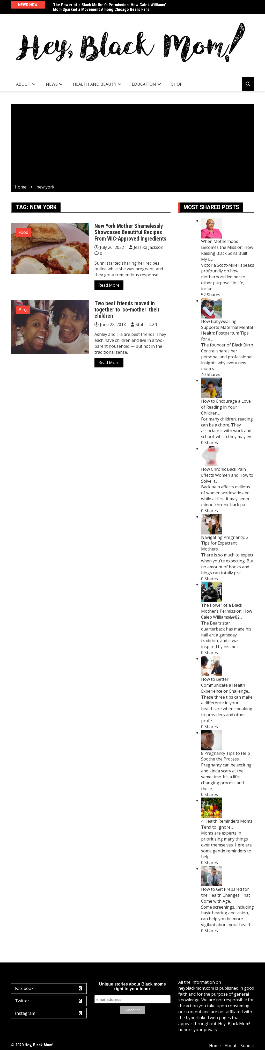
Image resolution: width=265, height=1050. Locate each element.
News (52, 84)
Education (144, 84)
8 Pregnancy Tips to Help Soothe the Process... (225, 756)
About (23, 84)
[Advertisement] (132, 145)
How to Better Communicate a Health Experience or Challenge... (226, 685)
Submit (247, 1045)
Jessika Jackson (148, 247)
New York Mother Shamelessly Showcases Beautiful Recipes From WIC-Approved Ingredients (130, 232)
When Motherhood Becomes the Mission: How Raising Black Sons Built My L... (227, 250)
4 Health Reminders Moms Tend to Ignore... (226, 824)
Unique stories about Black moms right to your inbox (132, 986)
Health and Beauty (94, 84)
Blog (23, 310)
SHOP (176, 84)
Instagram (50, 1013)
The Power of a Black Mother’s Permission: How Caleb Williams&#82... (226, 611)
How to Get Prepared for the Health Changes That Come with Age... (225, 895)
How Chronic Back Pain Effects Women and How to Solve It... (227, 475)
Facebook (50, 988)
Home (215, 1045)
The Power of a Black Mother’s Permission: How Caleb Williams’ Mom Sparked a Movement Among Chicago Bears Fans (109, 7)
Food (23, 232)
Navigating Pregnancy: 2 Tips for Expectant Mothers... (224, 543)
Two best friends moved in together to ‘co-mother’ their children (126, 309)
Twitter (50, 1001)
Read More (109, 285)
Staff (140, 324)
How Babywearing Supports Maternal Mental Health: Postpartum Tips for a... (227, 330)
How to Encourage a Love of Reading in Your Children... (226, 407)
